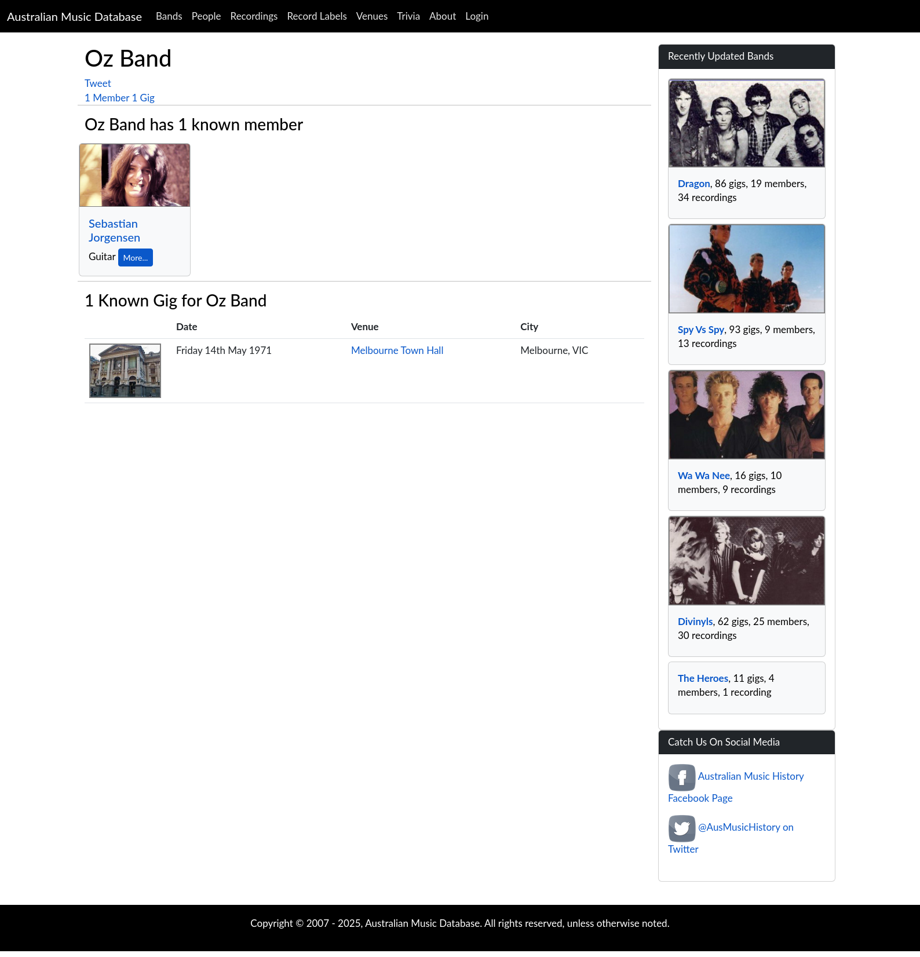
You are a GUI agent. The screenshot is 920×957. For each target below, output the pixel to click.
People (206, 16)
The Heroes (703, 678)
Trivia (408, 16)
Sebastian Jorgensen (114, 230)
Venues (372, 16)
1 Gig (143, 98)
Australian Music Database (74, 16)
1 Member (107, 98)
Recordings (254, 16)
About (442, 16)
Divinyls (695, 621)
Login (476, 16)
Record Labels (316, 16)
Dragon (694, 183)
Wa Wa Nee (704, 475)
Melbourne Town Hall (397, 350)
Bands (169, 16)
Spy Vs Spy (701, 329)
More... (135, 257)
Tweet (98, 83)
